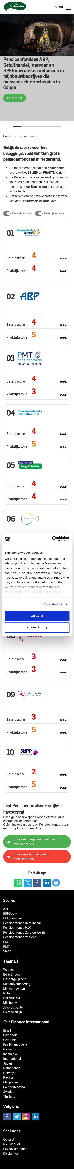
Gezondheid (11, 998)
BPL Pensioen (13, 918)
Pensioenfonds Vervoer (19, 937)
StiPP (7, 951)
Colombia (10, 1040)
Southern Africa (14, 1087)
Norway (8, 1073)
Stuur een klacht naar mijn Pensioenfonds (28, 856)
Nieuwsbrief (11, 1144)
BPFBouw (10, 913)
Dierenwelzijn (12, 1012)
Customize (37, 627)
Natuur (8, 993)
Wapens (8, 970)
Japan (7, 1063)
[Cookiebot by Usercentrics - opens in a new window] (52, 538)
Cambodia (10, 1035)
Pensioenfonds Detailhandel (22, 923)
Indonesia (10, 1054)
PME (6, 942)
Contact (8, 1139)
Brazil (7, 1030)
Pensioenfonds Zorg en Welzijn (25, 932)
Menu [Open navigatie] (63, 7)
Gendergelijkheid (14, 979)
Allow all (37, 616)
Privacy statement (15, 1149)
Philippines (11, 1082)
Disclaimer (10, 1153)
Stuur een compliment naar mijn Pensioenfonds (32, 841)
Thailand (9, 1096)
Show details (53, 604)
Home (7, 136)
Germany (9, 1049)
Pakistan (9, 1077)
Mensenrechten (14, 988)
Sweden (8, 1092)
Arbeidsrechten (13, 1007)
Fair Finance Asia (15, 1044)
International (12, 1059)
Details (63, 258)
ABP (6, 909)
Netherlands (11, 1068)
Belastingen (11, 974)
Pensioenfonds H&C (17, 928)
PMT (6, 946)
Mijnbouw (10, 1003)
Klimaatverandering (16, 984)
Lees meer (14, 98)
